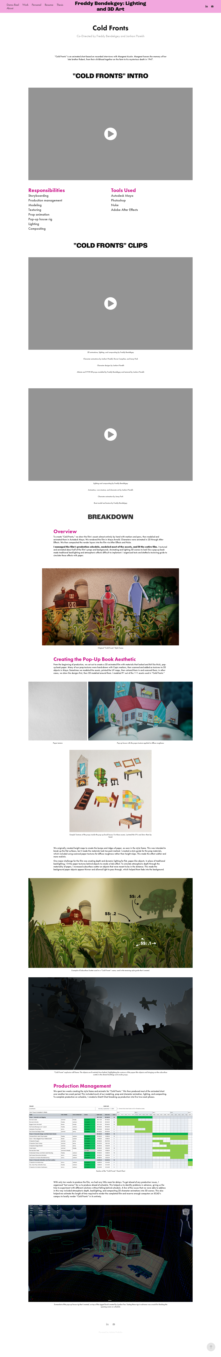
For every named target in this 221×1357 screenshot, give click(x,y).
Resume (49, 4)
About (10, 8)
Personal (36, 4)
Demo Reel (13, 4)
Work (25, 4)
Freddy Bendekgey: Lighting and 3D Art (111, 6)
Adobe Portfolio (115, 1332)
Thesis (60, 4)
